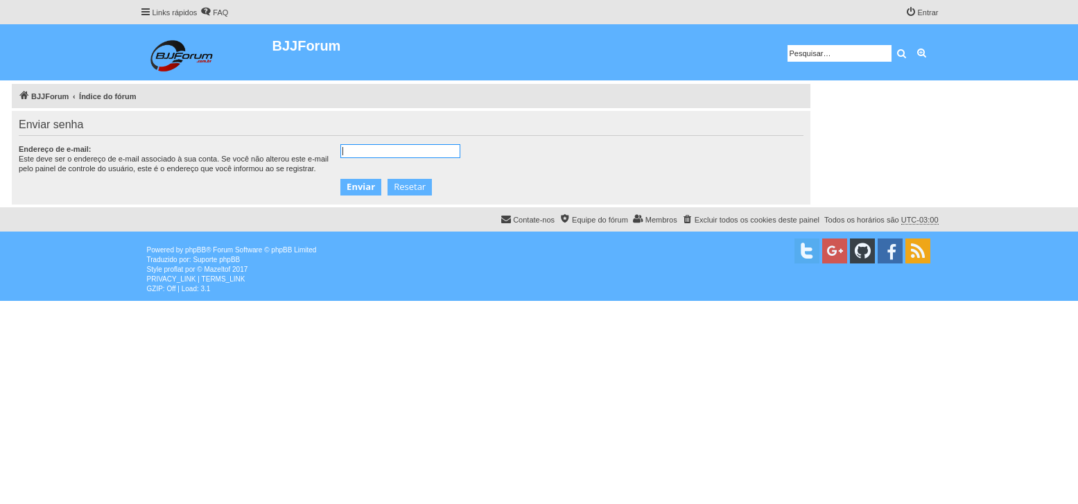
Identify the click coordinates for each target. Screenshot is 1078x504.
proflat (174, 269)
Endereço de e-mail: (55, 149)
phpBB (195, 250)
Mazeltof (217, 269)
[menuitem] (214, 12)
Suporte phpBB (216, 259)
